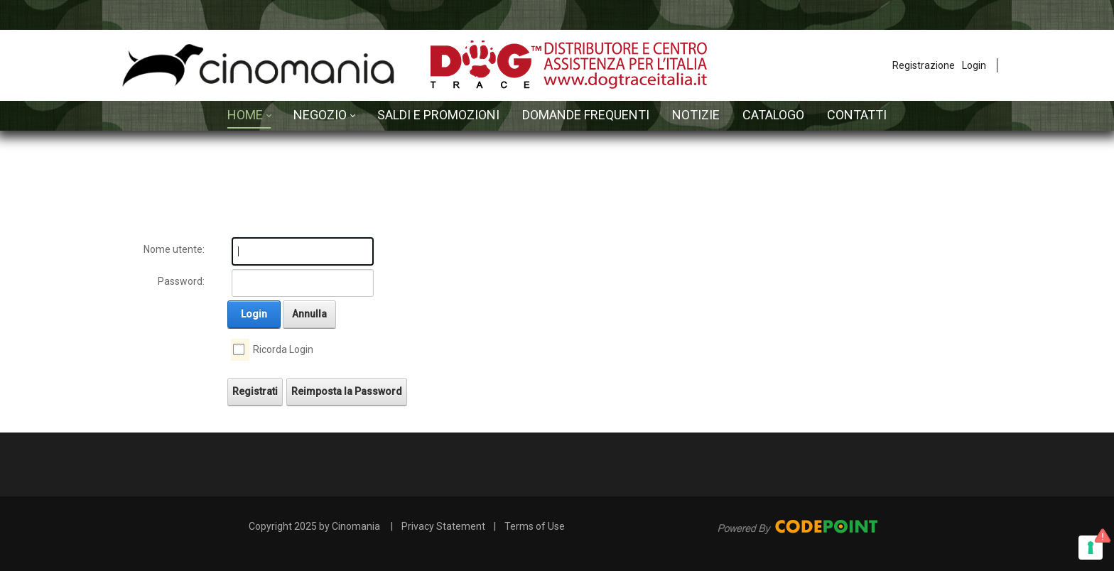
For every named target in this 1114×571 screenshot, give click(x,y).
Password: (181, 281)
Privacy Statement (443, 526)
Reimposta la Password (346, 391)
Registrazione (923, 65)
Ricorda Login (283, 349)
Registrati (255, 391)
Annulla (309, 314)
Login (974, 65)
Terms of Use (534, 526)
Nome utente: (174, 249)
